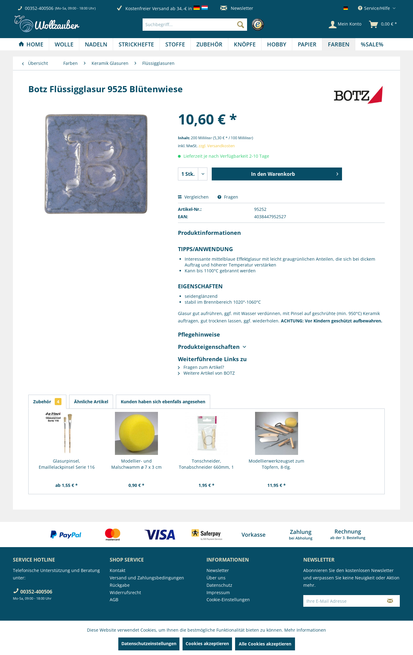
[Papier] (307, 44)
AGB (114, 599)
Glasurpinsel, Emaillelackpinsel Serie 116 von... (67, 464)
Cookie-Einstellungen (228, 599)
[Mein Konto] (345, 24)
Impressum (218, 592)
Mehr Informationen (305, 630)
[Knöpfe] (244, 44)
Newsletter (236, 8)
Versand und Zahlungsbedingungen (147, 578)
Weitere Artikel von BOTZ (206, 373)
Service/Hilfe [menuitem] (374, 8)
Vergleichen (193, 197)
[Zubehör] (209, 44)
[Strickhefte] (136, 44)
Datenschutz (219, 585)
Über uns (216, 578)
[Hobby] (277, 44)
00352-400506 (39, 8)
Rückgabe (120, 585)
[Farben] (338, 44)
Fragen (228, 197)
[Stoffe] (175, 44)
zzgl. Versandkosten (217, 145)
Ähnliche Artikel (91, 401)
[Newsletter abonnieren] (390, 601)
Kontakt (117, 570)
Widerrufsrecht (125, 592)
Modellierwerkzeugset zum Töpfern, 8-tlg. (276, 464)
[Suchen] (240, 24)
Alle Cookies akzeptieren (265, 644)
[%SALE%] (372, 44)
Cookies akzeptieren (207, 643)
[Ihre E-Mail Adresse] (342, 601)
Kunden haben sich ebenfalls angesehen (163, 401)
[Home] (31, 44)
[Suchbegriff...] (195, 24)
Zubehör (47, 401)
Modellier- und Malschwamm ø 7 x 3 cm (136, 464)
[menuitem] (205, 24)
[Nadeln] (96, 44)
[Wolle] (64, 44)
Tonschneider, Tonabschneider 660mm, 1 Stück (206, 464)
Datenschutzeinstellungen (148, 643)
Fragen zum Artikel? (201, 367)
